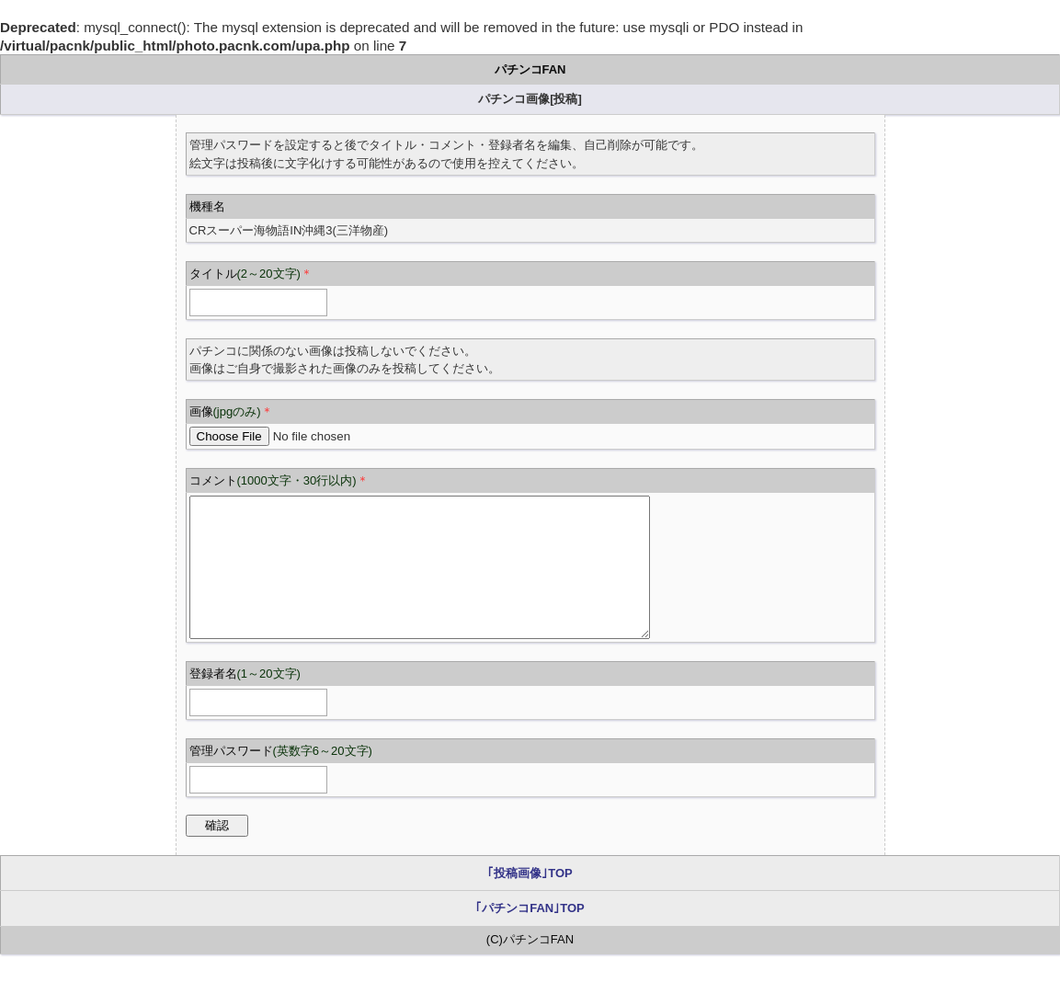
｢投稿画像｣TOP (530, 901)
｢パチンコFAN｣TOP (530, 935)
